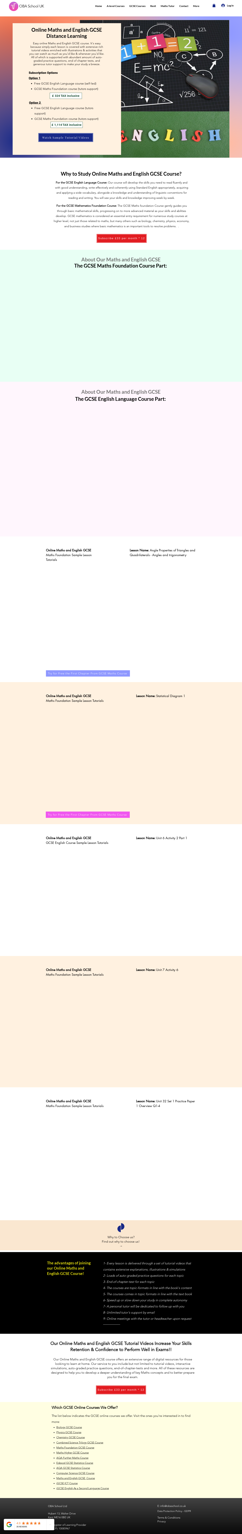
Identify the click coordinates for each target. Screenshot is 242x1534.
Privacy (161, 1521)
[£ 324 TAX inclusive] (66, 96)
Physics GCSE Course (68, 1432)
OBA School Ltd (57, 1506)
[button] (115, 6)
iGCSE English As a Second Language (78, 1488)
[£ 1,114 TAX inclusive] (67, 125)
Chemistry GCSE (66, 1437)
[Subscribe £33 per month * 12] (121, 238)
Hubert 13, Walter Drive (62, 1513)
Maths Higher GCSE (68, 1452)
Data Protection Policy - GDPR (174, 1511)
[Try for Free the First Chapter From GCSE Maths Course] (88, 673)
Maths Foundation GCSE (70, 1447)
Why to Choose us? (121, 1237)
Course (80, 1437)
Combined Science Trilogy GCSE (75, 1442)
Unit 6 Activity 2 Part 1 (171, 838)
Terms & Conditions (168, 1517)
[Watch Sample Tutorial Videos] (65, 137)
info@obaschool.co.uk (173, 1506)
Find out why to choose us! (121, 1241)
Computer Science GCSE (70, 1473)
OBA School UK (31, 6)
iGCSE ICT (62, 1483)
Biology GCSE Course (69, 1427)
